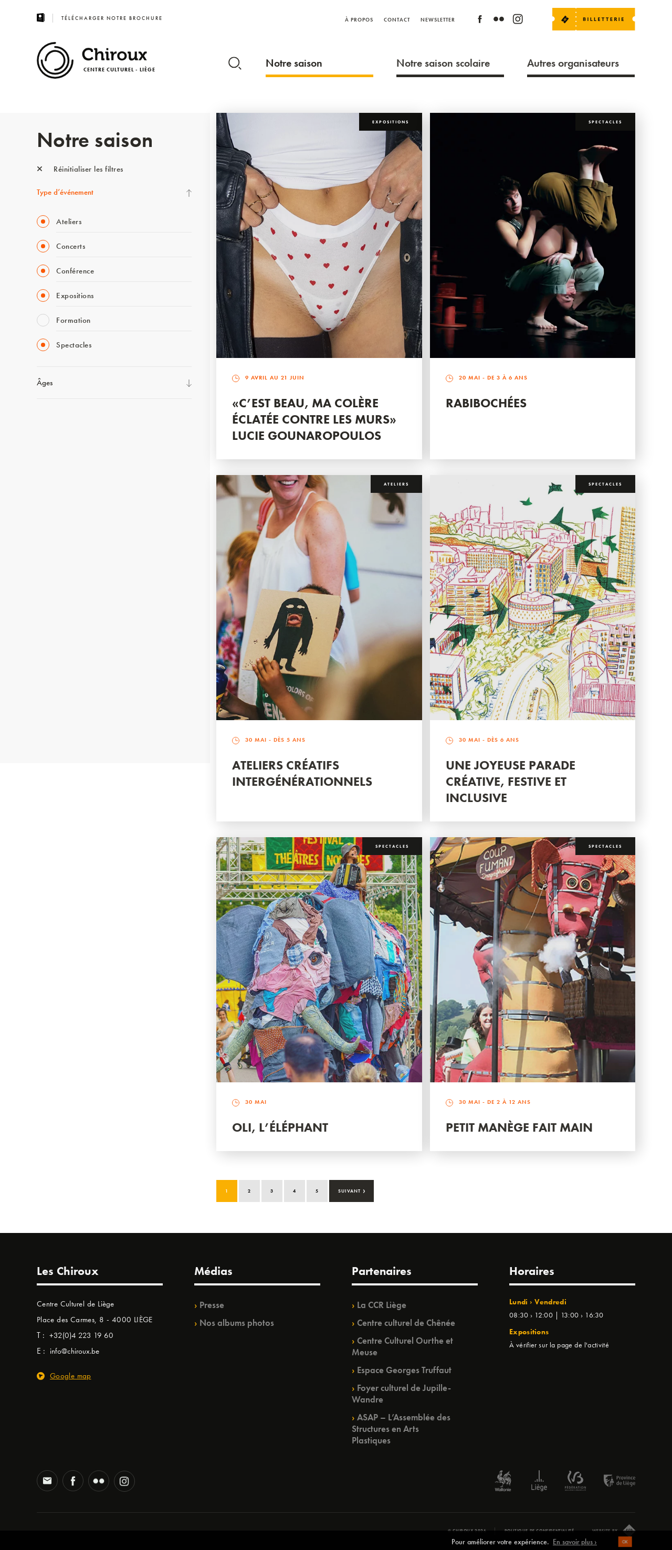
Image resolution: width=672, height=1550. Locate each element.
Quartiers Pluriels (63, 619)
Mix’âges (51, 489)
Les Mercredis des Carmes (77, 468)
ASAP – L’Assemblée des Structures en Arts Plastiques (401, 1428)
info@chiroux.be (74, 1351)
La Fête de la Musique (71, 446)
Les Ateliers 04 (60, 576)
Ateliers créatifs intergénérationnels (302, 773)
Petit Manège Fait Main (519, 1127)
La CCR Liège (381, 1305)
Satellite (49, 533)
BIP (42, 554)
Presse (212, 1305)
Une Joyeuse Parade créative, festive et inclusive (510, 781)
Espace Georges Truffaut (404, 1370)
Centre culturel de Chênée (406, 1322)
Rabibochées (486, 403)
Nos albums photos (237, 1322)
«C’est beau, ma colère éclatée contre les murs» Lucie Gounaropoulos (314, 419)
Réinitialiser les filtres (80, 169)
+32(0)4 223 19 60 (81, 1335)
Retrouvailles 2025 (67, 726)
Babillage (51, 511)
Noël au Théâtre (62, 683)
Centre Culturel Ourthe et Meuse (402, 1346)
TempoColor (56, 662)
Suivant (352, 1190)
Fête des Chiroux (63, 425)
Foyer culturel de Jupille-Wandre (401, 1393)
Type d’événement (65, 192)
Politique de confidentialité (539, 1530)
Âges (44, 382)
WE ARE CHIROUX (67, 705)
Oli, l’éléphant (280, 1127)
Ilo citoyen (53, 640)
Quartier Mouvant (65, 597)
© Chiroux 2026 (467, 1530)
